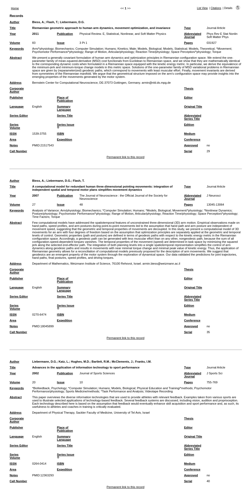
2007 (35, 195)
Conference (192, 139)
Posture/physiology (44, 213)
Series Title (65, 115)
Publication (65, 33)
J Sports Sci (215, 373)
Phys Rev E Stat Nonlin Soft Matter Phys (222, 35)
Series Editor (19, 115)
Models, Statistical (175, 48)
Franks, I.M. (143, 361)
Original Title (193, 106)
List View (202, 8)
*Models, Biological (158, 210)
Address (15, 82)
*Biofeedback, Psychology (49, 388)
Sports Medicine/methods (82, 391)
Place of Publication (65, 99)
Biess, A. (38, 22)
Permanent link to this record (125, 157)
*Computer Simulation (116, 210)
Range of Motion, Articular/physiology (109, 51)
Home (15, 8)
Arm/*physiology (43, 48)
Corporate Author (17, 90)
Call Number (18, 151)
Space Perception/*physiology (191, 51)
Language (17, 106)
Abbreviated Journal (192, 35)
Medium (189, 133)
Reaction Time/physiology (152, 51)
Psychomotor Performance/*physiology (57, 51)
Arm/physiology (70, 210)
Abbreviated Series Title (192, 117)
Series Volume (15, 126)
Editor (188, 97)
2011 (35, 33)
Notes (14, 145)
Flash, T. (52, 22)
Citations (216, 8)
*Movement (223, 48)
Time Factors (40, 216)
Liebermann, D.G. (72, 22)
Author (14, 22)
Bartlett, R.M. (101, 361)
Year (13, 33)
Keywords (17, 48)
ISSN (13, 133)
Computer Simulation (89, 48)
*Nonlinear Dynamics (217, 210)
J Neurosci (214, 195)
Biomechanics (64, 48)
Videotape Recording (159, 391)
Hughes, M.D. (80, 361)
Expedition (64, 139)
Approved (191, 145)
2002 (35, 373)
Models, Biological (150, 48)
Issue (61, 42)
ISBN (60, 133)
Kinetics (123, 48)
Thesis (188, 88)
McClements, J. (122, 361)
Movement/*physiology (187, 210)
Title (13, 27)
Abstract (15, 57)
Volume (15, 42)
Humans (110, 48)
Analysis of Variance (45, 210)
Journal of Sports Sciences (97, 373)
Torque (216, 51)
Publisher (16, 97)
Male (132, 48)
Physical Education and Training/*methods (165, 388)
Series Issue (65, 124)
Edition (189, 124)
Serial (188, 151)
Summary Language (64, 108)
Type (187, 27)
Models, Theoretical (201, 48)
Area (13, 139)
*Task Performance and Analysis (122, 391)
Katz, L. (64, 361)
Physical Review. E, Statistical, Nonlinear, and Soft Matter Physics (123, 33)
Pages (188, 42)
